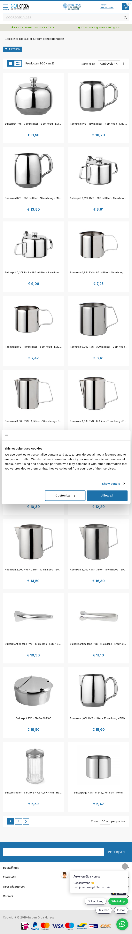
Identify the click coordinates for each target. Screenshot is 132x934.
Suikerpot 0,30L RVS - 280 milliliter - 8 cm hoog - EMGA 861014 (41, 272)
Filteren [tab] (14, 49)
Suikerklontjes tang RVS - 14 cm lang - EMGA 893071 (100, 643)
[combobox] (66, 17)
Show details (111, 483)
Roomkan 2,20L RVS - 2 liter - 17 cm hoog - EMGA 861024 (38, 569)
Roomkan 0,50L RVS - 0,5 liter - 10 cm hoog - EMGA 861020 (39, 421)
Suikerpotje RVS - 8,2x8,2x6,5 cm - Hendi (98, 792)
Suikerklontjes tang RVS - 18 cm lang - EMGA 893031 (35, 643)
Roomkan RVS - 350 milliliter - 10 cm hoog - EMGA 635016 (38, 198)
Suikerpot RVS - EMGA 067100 (33, 718)
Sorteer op (89, 63)
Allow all (107, 495)
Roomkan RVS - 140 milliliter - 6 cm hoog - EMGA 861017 (37, 346)
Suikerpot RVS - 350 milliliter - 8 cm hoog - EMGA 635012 (38, 123)
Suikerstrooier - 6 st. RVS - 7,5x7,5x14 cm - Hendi (34, 792)
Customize (65, 495)
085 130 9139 (106, 7)
